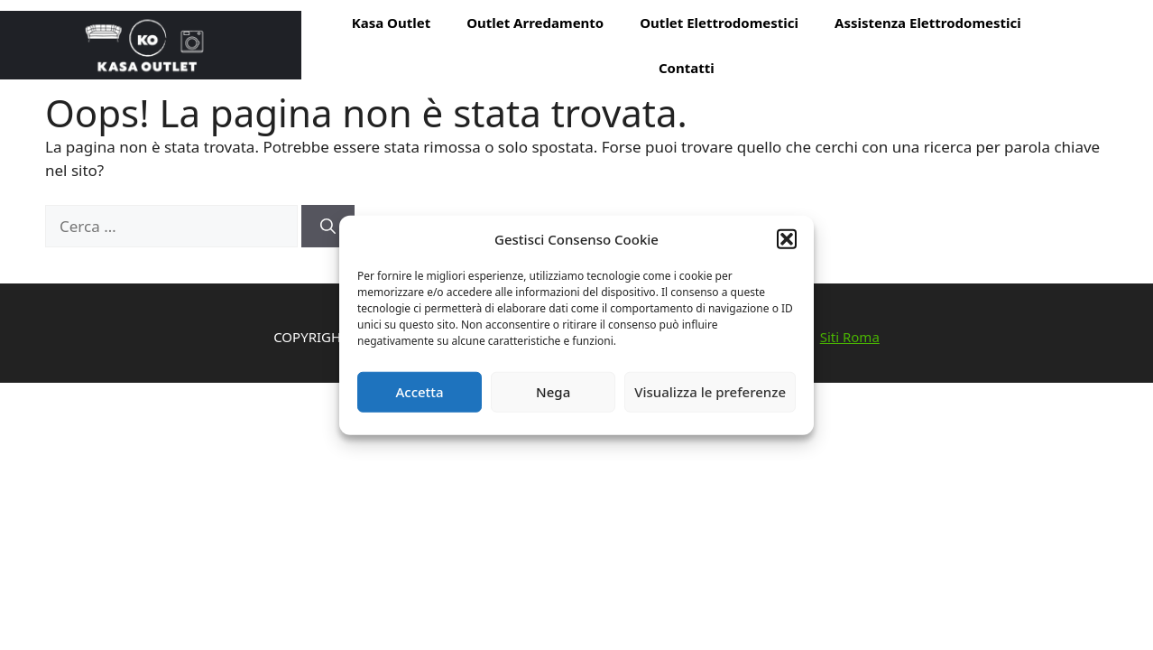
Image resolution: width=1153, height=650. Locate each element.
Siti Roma (850, 337)
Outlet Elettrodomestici (719, 23)
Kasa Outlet (391, 23)
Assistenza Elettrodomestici (928, 23)
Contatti (687, 68)
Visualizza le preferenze (710, 392)
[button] (787, 239)
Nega (553, 392)
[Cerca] (328, 226)
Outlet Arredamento (535, 23)
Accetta (419, 392)
